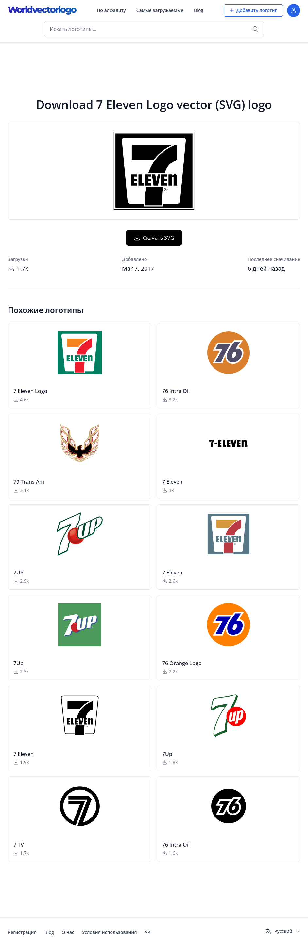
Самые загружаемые (159, 10)
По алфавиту (111, 10)
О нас (68, 932)
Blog (198, 10)
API (148, 932)
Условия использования (109, 932)
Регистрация (22, 932)
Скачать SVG (154, 237)
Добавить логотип (253, 10)
